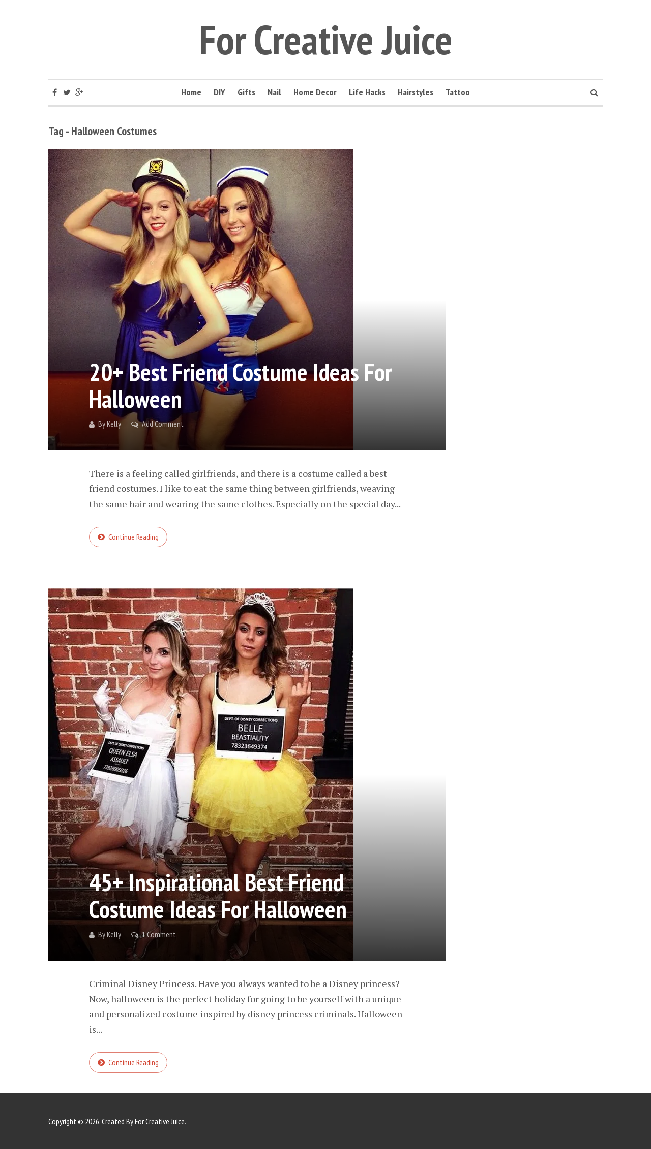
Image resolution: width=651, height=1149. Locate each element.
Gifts (246, 92)
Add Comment (163, 424)
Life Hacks (367, 92)
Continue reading (133, 537)
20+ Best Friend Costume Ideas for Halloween (240, 385)
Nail (274, 92)
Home (191, 92)
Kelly (114, 424)
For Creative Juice (326, 39)
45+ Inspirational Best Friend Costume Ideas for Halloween (218, 895)
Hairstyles (415, 92)
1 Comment (159, 934)
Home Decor (315, 92)
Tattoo (458, 92)
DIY (219, 92)
